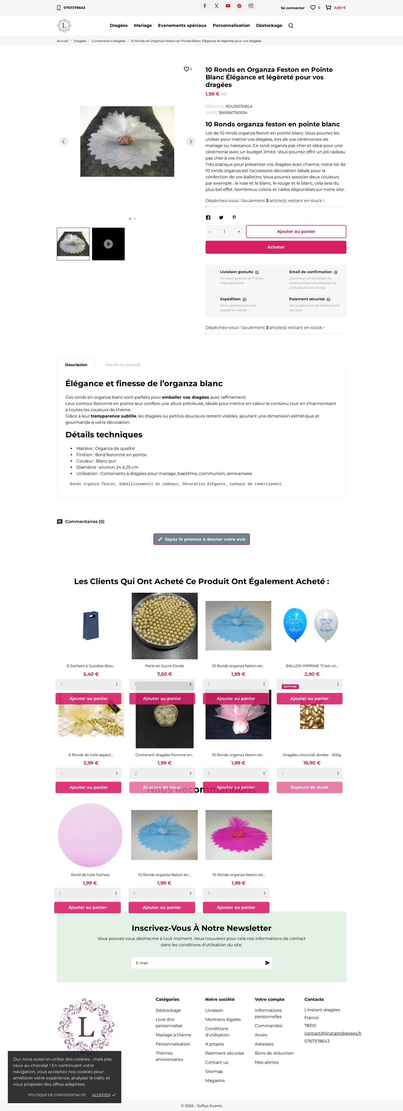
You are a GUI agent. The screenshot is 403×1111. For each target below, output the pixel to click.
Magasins (215, 1080)
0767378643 (71, 7)
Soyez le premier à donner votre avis (201, 539)
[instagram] (251, 6)
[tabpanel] (127, 141)
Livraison (214, 1010)
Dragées (119, 25)
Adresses (264, 1044)
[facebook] (204, 6)
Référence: (215, 106)
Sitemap (214, 1071)
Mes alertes (267, 1062)
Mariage (143, 25)
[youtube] (228, 5)
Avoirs (261, 1034)
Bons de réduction (274, 1053)
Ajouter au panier (296, 231)
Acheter (276, 247)
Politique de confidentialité (57, 1095)
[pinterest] (239, 6)
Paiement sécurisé (224, 1053)
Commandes (268, 1025)
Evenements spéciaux (182, 25)
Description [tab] (76, 364)
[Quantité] (224, 231)
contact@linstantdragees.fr (332, 1033)
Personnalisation (231, 25)
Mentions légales (223, 1019)
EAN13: (212, 112)
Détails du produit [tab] (122, 364)
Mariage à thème (173, 1034)
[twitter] (217, 6)
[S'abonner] (267, 963)
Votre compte (270, 999)
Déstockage (269, 25)
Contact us (216, 1062)
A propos (214, 1044)
